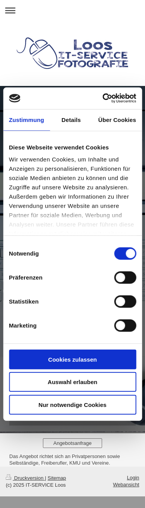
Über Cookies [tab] (117, 119)
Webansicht (126, 484)
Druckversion (25, 478)
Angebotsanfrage (72, 443)
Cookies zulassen (72, 359)
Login (133, 478)
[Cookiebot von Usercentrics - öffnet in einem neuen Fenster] (103, 98)
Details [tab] (71, 119)
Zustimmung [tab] (26, 119)
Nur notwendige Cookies (73, 404)
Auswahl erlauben (72, 382)
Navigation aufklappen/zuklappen (72, 10)
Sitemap (57, 478)
